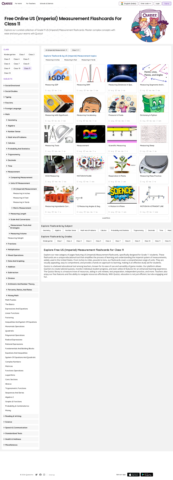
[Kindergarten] (47, 241)
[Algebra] (58, 230)
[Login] (157, 3)
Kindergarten (9, 54)
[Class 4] (88, 241)
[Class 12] (167, 241)
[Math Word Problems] (88, 230)
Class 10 (17, 68)
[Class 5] (98, 241)
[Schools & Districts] (46, 3)
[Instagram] (44, 474)
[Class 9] (137, 241)
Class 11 (27, 68)
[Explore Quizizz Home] (7, 3)
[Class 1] (59, 241)
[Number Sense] (71, 230)
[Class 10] (147, 241)
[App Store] (133, 474)
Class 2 (31, 54)
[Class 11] (75, 50)
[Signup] (166, 3)
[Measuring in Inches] (53, 60)
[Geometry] (46, 230)
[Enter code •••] (146, 3)
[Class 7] (118, 241)
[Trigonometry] (138, 230)
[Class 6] (108, 241)
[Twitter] (36, 474)
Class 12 (7, 73)
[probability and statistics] (120, 230)
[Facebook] (40, 474)
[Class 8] (127, 241)
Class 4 (16, 59)
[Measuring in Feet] (70, 60)
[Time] (161, 230)
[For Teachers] (30, 3)
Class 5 (26, 59)
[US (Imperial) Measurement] (56, 50)
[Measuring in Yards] (88, 60)
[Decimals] (151, 230)
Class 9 (7, 68)
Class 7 (17, 64)
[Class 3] (78, 241)
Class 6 (7, 64)
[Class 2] (69, 241)
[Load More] (106, 218)
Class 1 (22, 54)
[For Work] (18, 3)
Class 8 (26, 64)
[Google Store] (147, 474)
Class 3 (7, 59)
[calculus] (103, 230)
